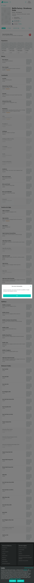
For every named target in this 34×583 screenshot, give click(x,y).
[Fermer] (30, 286)
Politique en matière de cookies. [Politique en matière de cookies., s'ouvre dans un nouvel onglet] (15, 578)
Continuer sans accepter (28, 567)
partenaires (25, 569)
